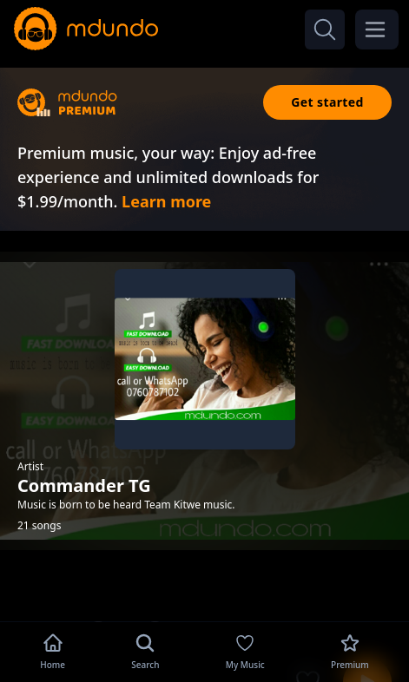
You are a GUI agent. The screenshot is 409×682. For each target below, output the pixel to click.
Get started (327, 102)
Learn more (166, 201)
